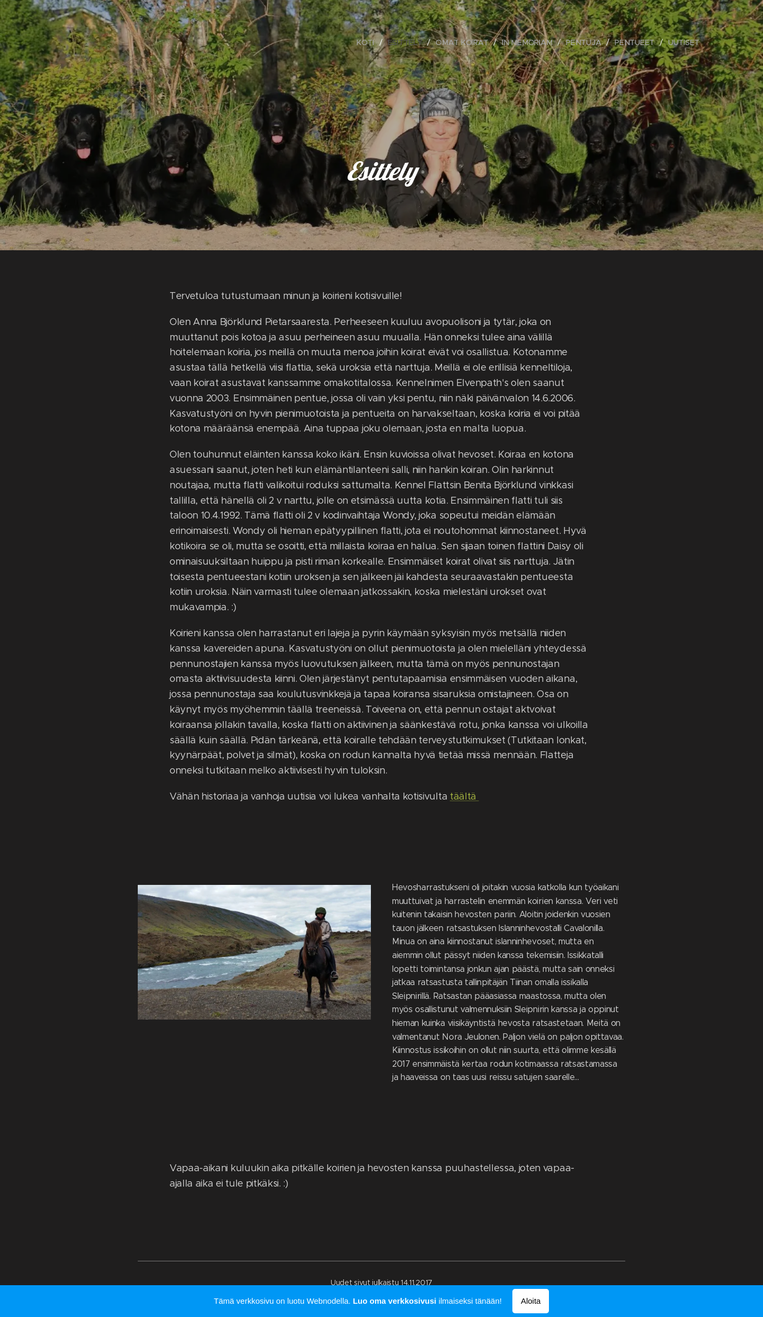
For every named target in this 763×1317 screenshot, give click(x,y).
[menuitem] (369, 42)
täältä (464, 796)
